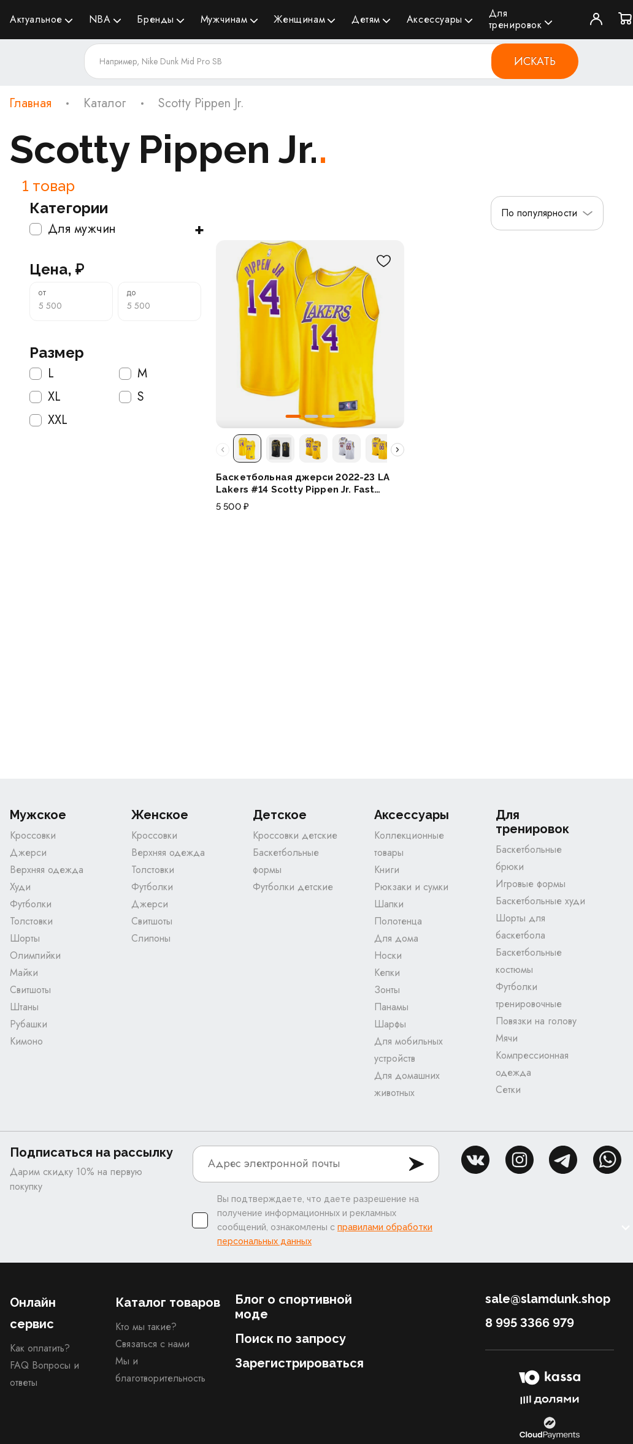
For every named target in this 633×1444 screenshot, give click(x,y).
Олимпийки (35, 956)
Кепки (387, 973)
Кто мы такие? (146, 1327)
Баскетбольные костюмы (529, 961)
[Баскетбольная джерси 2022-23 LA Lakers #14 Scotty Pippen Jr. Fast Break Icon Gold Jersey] (310, 334)
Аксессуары (434, 19)
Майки (24, 973)
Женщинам (299, 19)
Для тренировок (515, 19)
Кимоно (26, 1042)
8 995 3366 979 (529, 1323)
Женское (159, 816)
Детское (280, 816)
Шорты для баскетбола (520, 927)
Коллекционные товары (409, 844)
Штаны (24, 1007)
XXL (48, 420)
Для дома (396, 939)
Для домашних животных (407, 1084)
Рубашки (28, 1025)
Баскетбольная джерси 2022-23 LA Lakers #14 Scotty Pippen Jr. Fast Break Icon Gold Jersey (302, 484)
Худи (20, 887)
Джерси (28, 853)
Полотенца (398, 922)
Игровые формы (531, 884)
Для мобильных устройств (408, 1050)
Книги (386, 870)
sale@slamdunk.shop (547, 1299)
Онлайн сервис (33, 1314)
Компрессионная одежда (532, 1064)
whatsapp (607, 1160)
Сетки (508, 1090)
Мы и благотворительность (160, 1370)
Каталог (104, 104)
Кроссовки (33, 836)
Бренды (155, 19)
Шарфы (390, 1025)
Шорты (25, 939)
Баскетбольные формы (286, 861)
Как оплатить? (40, 1349)
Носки (388, 956)
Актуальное (36, 19)
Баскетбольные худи (540, 901)
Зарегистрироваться (299, 1363)
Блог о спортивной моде (293, 1307)
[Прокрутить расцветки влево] (222, 449)
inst (519, 1160)
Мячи (507, 1039)
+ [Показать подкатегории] (199, 229)
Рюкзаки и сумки (411, 887)
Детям (365, 19)
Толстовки (31, 922)
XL (45, 397)
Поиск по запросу (290, 1339)
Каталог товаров (167, 1303)
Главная (30, 104)
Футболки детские (293, 887)
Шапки (389, 905)
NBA (100, 19)
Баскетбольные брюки (529, 858)
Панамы (391, 1007)
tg (563, 1160)
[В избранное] (383, 261)
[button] (293, 416)
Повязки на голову (536, 1022)
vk (475, 1160)
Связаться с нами (152, 1344)
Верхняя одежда (46, 870)
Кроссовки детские (295, 836)
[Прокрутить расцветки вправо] (397, 449)
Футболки (31, 905)
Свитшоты (30, 990)
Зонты (387, 990)
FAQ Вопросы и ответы (44, 1374)
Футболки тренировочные (529, 995)
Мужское (38, 816)
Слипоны (151, 939)
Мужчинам (224, 19)
